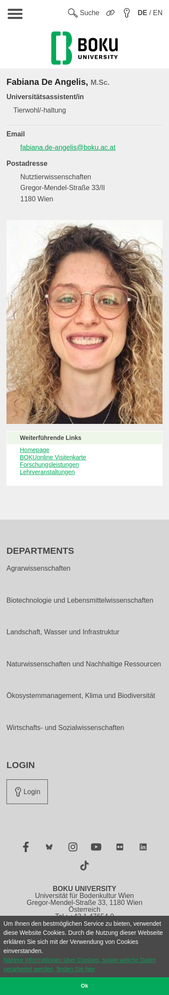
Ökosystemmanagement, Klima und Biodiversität (80, 695)
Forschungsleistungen (49, 464)
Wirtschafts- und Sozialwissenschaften (65, 727)
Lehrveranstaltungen (47, 471)
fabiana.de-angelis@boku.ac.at (68, 147)
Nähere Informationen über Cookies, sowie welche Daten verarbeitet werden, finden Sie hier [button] (79, 964)
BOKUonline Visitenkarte (53, 457)
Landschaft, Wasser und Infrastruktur (62, 632)
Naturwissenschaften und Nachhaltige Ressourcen (83, 664)
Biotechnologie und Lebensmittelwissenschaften (79, 600)
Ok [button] (84, 986)
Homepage (35, 449)
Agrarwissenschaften (38, 568)
